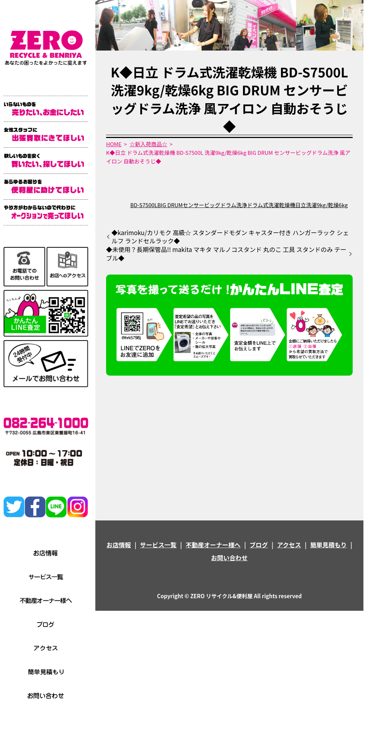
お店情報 (118, 544)
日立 (300, 205)
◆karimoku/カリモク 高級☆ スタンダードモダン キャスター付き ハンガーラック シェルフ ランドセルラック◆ (230, 237)
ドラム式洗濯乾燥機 (271, 205)
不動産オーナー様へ (213, 544)
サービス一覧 (158, 544)
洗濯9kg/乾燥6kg (327, 205)
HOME (113, 144)
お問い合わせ (229, 557)
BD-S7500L (143, 205)
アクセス (289, 544)
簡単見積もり (328, 544)
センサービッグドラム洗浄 (215, 205)
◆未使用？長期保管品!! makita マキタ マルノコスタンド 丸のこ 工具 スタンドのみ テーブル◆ (226, 253)
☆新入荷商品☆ (148, 144)
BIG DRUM (170, 205)
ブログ (259, 544)
